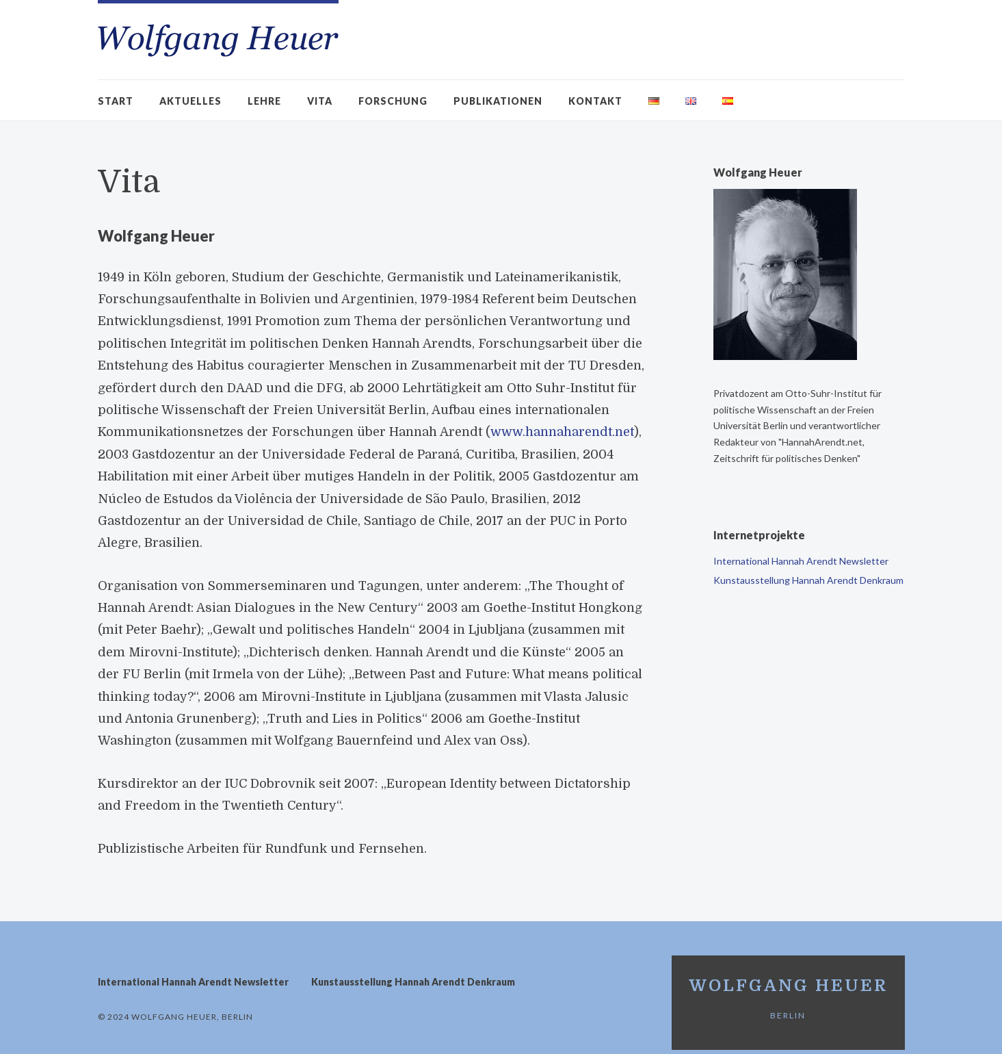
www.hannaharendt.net (561, 432)
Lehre (264, 101)
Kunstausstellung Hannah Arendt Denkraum (808, 580)
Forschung (392, 101)
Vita (319, 101)
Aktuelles (190, 101)
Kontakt (595, 101)
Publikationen (497, 101)
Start (115, 101)
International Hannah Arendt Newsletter (800, 561)
